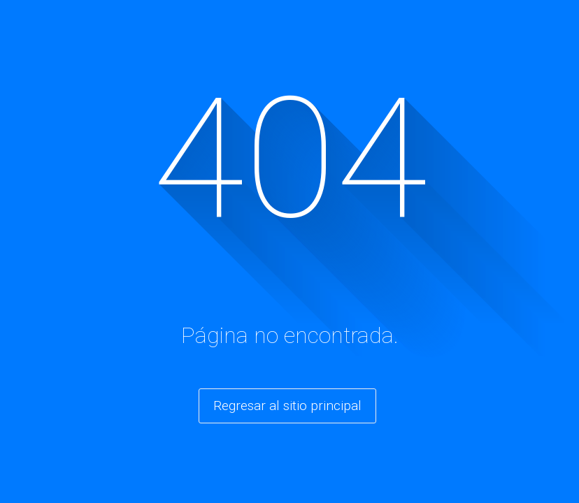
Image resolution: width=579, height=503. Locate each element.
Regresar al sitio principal (287, 406)
